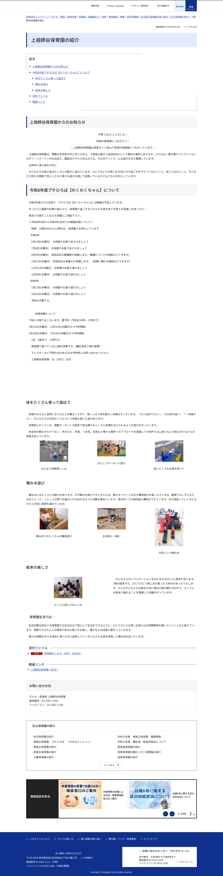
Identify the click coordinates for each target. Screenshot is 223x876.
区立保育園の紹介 (180, 16)
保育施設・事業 (117, 16)
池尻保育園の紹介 (127, 757)
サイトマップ (150, 838)
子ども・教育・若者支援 (63, 16)
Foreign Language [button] (115, 5)
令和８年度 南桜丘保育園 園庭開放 (139, 736)
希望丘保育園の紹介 (44, 751)
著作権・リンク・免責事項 (122, 838)
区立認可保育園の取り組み (154, 16)
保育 (104, 16)
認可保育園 (132, 16)
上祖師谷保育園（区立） (45, 669)
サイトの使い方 (65, 838)
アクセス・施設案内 (140, 5)
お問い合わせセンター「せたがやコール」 (166, 850)
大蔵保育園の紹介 (43, 757)
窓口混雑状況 (163, 5)
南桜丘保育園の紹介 (44, 746)
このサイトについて (40, 838)
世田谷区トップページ (37, 16)
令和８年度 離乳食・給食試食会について (141, 741)
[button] (93, 5)
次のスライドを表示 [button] (174, 813)
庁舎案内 (88, 857)
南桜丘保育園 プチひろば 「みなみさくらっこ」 (62, 741)
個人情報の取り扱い (91, 838)
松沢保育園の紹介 (43, 736)
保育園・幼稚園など (89, 16)
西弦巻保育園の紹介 (129, 746)
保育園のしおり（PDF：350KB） (63, 653)
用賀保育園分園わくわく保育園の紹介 (139, 751)
